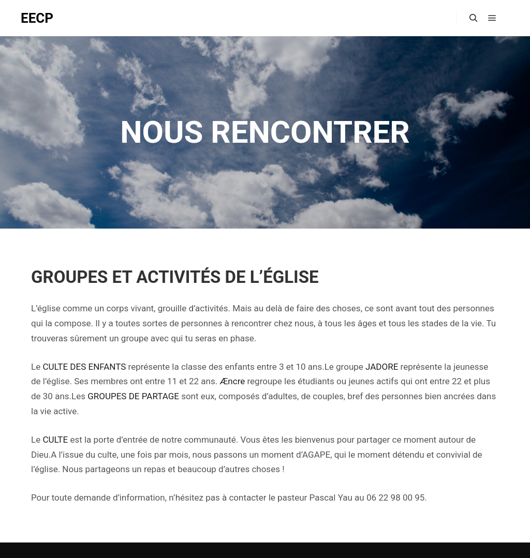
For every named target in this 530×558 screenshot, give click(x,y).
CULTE (55, 439)
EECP (37, 18)
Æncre (232, 381)
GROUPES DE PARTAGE (133, 396)
